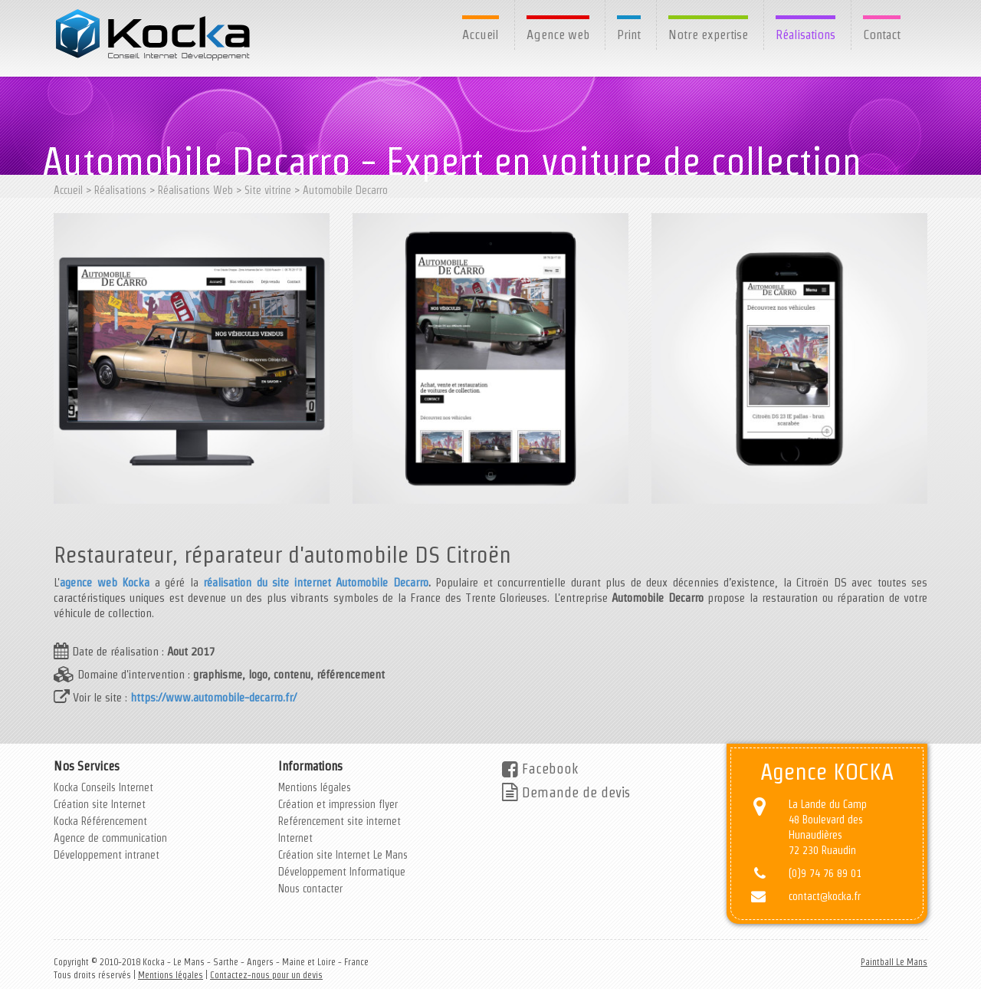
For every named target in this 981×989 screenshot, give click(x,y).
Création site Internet (100, 804)
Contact (882, 34)
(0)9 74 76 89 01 (825, 873)
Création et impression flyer (338, 804)
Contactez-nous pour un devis (266, 975)
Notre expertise (708, 34)
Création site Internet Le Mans (343, 855)
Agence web (558, 34)
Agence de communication (110, 838)
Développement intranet (106, 855)
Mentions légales (314, 787)
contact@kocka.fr (825, 896)
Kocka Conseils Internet (103, 787)
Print (629, 34)
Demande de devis (566, 792)
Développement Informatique (341, 872)
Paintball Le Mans (894, 962)
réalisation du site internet (267, 582)
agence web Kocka (104, 582)
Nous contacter (310, 888)
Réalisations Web (195, 190)
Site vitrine (267, 190)
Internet (295, 838)
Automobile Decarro (345, 190)
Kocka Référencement (100, 821)
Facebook (540, 768)
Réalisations (805, 34)
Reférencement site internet (339, 821)
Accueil (480, 34)
